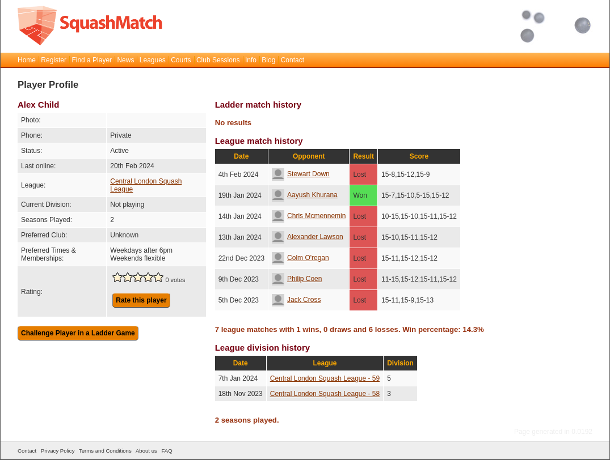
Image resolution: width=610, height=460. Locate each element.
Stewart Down (301, 174)
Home (27, 60)
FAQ (166, 451)
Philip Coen (297, 279)
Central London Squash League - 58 (325, 394)
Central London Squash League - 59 (325, 378)
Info (250, 60)
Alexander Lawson (307, 237)
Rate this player (141, 300)
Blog (268, 60)
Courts (181, 60)
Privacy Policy (58, 451)
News (125, 60)
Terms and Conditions (105, 451)
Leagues (153, 60)
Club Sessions (218, 60)
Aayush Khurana (305, 195)
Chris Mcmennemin (309, 216)
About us (146, 451)
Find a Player (91, 60)
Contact (292, 60)
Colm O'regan (300, 258)
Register (53, 60)
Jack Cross (296, 300)
